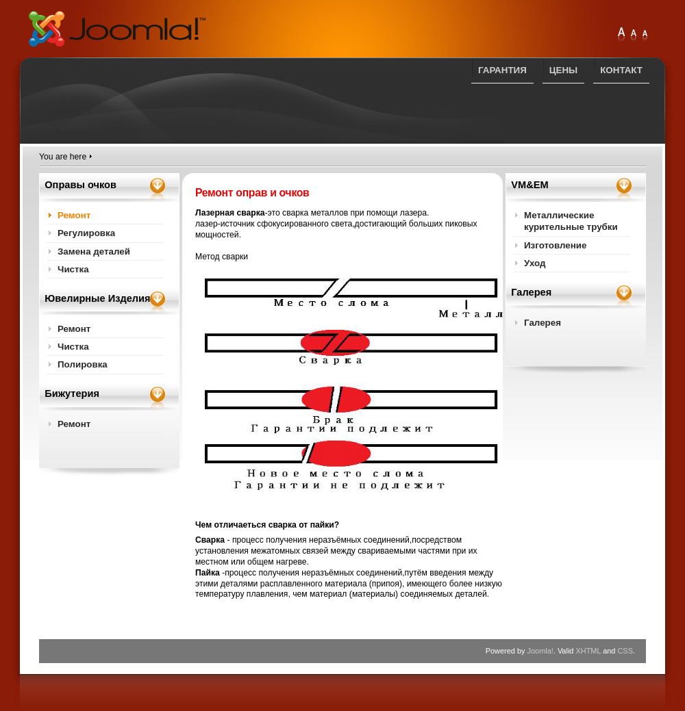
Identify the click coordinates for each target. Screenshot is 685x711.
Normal (644, 35)
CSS (625, 651)
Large (633, 35)
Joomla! (540, 651)
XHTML (588, 651)
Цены (563, 70)
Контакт (621, 70)
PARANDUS (117, 29)
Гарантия (502, 70)
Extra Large (621, 35)
